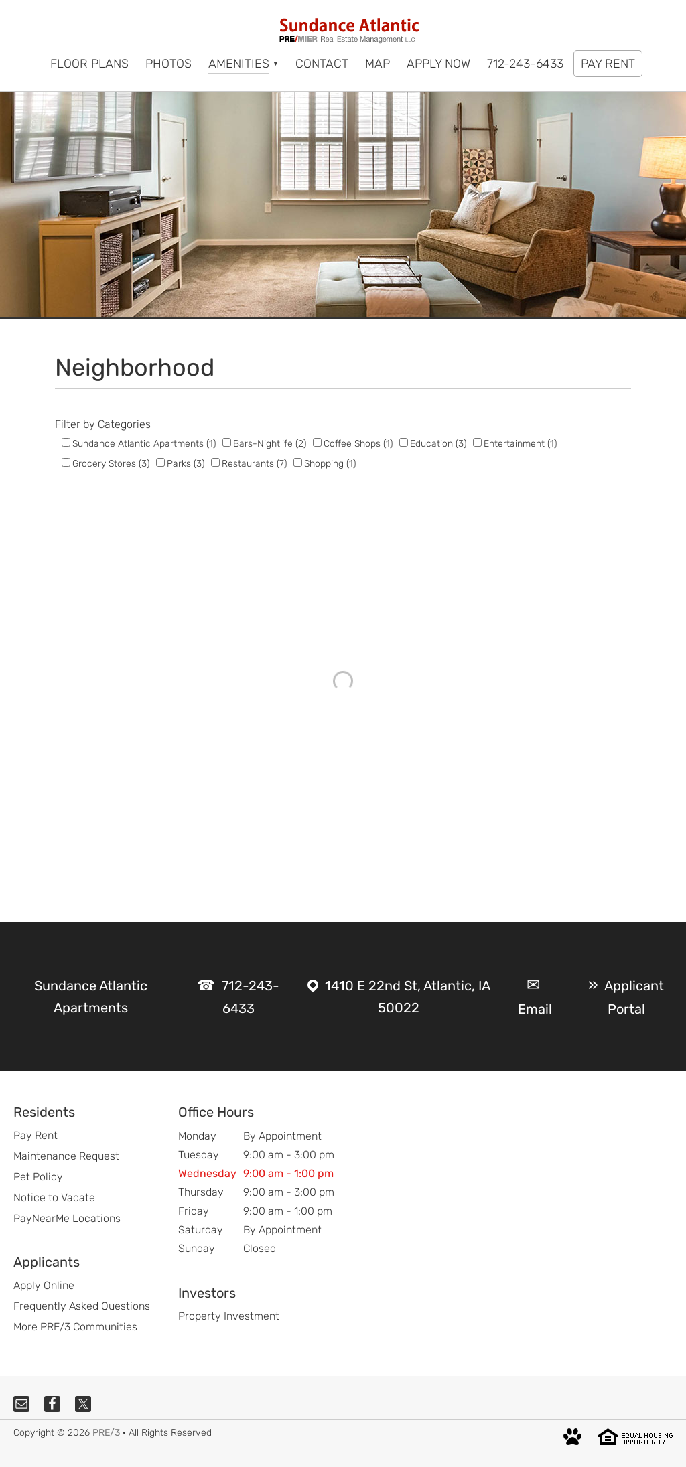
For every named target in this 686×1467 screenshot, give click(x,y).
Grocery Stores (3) (110, 463)
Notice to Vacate (54, 1197)
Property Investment (228, 1316)
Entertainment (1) (520, 443)
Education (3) (438, 443)
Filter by (75, 424)
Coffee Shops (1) (358, 443)
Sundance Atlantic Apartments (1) (144, 443)
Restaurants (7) (254, 463)
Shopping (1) (330, 463)
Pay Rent (35, 1135)
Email (535, 1009)
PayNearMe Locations (67, 1218)
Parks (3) (185, 463)
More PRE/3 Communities (75, 1326)
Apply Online (43, 1285)
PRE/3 (106, 1432)
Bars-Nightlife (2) (269, 443)
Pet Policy (38, 1176)
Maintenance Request (66, 1156)
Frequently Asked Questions (81, 1306)
